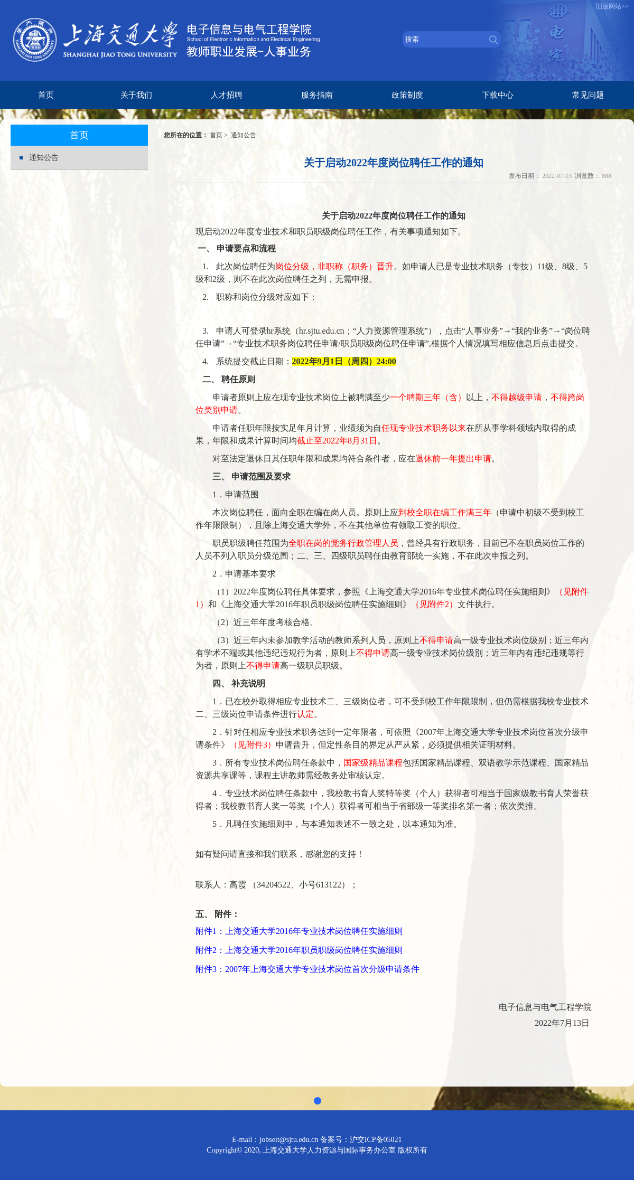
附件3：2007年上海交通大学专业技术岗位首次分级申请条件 (307, 969)
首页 (216, 135)
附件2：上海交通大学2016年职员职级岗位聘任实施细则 (299, 950)
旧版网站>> (612, 6)
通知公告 (44, 158)
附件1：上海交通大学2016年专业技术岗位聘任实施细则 (299, 931)
